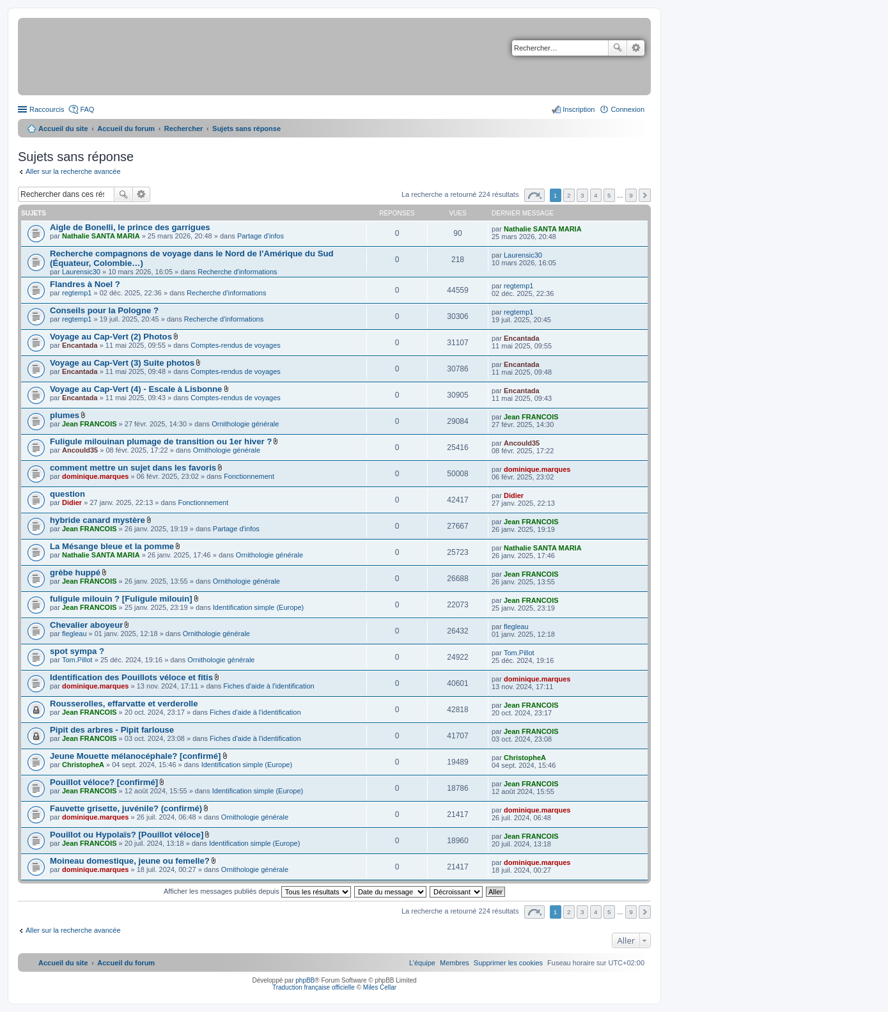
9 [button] (631, 195)
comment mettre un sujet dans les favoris (133, 467)
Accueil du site (63, 128)
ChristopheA (83, 764)
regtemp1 (76, 293)
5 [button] (609, 195)
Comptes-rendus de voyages (236, 345)
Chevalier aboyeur (86, 625)
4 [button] (596, 195)
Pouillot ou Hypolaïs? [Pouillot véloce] (126, 834)
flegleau (74, 633)
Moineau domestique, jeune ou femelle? (130, 861)
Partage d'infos (260, 236)
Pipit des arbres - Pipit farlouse (112, 730)
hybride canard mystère (97, 520)
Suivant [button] (645, 195)
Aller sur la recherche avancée (73, 171)
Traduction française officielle (313, 987)
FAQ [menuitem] (87, 109)
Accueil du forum (126, 128)
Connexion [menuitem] (627, 109)
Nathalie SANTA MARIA (101, 236)
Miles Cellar (379, 987)
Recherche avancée (635, 48)
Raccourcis (46, 109)
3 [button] (582, 195)
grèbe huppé (75, 572)
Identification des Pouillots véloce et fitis (131, 677)
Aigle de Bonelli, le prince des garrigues (130, 227)
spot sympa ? (77, 651)
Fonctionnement (249, 476)
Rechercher (617, 48)
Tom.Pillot (77, 660)
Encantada (80, 345)
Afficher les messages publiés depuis (257, 891)
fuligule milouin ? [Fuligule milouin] (121, 598)
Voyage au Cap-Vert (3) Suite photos (122, 363)
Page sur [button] (534, 195)
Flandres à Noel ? (85, 284)
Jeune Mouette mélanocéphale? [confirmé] (135, 756)
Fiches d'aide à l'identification (268, 686)
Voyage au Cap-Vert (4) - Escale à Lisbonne (136, 389)
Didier (72, 502)
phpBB (305, 980)
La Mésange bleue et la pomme (112, 546)
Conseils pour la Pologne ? (104, 310)
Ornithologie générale (245, 424)
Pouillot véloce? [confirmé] (104, 782)
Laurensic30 (81, 272)
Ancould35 (80, 450)
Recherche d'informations (237, 272)
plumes (64, 415)
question (67, 494)
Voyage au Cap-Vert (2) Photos (111, 336)
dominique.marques (95, 476)
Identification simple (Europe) (258, 607)
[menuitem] (508, 963)
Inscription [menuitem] (579, 109)
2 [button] (569, 195)
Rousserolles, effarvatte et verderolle (124, 703)
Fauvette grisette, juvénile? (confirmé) (126, 808)
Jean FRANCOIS (89, 424)
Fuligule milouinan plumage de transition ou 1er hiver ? (161, 441)
